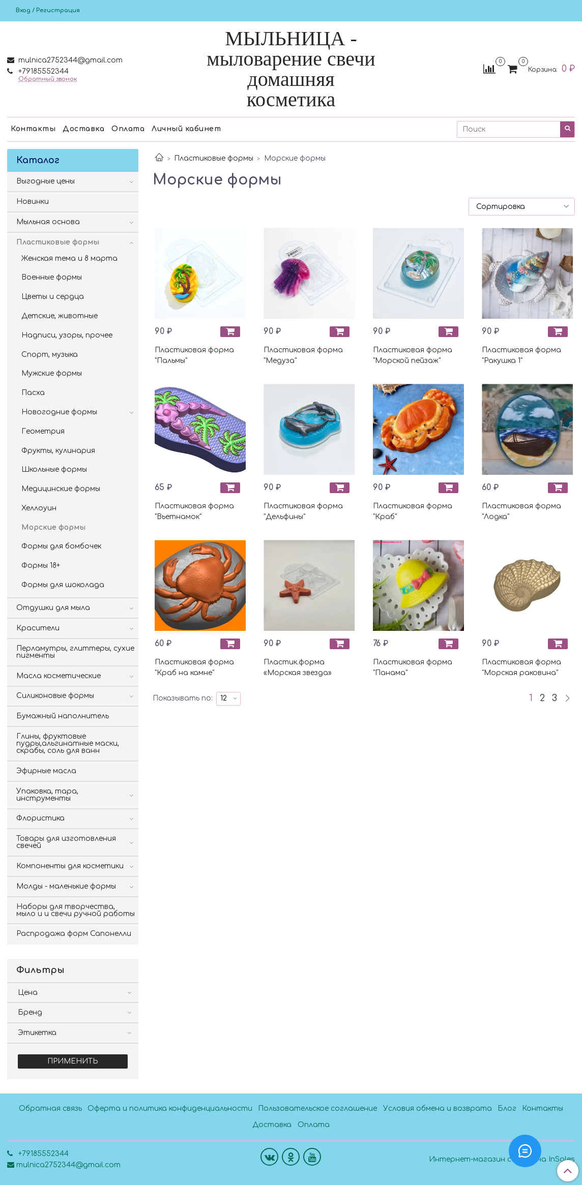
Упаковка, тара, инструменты (47, 794)
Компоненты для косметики (70, 866)
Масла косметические (58, 676)
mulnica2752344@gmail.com (69, 60)
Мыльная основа (48, 222)
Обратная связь (50, 1108)
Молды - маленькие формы (66, 886)
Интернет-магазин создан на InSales (502, 1159)
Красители (38, 628)
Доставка (83, 129)
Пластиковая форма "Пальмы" (194, 355)
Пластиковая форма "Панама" (412, 667)
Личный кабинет (186, 129)
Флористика (40, 818)
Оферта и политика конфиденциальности (170, 1108)
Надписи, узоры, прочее (66, 335)
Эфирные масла (46, 771)
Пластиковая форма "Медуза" (303, 355)
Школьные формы (54, 469)
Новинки (32, 201)
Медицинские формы (60, 489)
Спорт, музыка (49, 354)
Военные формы (51, 277)
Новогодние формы (59, 412)
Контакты (33, 129)
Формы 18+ (40, 565)
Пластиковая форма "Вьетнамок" (194, 511)
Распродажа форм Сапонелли (73, 933)
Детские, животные (59, 316)
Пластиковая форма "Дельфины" (303, 511)
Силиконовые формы (55, 696)
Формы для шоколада (62, 585)
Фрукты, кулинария (58, 450)
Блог (507, 1108)
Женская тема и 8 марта (69, 258)
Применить (72, 1061)
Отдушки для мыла (53, 608)
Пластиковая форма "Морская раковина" (521, 667)
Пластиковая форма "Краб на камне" (194, 667)
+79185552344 (42, 71)
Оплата (127, 129)
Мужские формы (51, 373)
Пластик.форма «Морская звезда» (298, 667)
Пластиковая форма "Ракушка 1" (521, 355)
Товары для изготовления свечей (66, 842)
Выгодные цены (45, 181)
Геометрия (43, 431)
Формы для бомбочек (61, 546)
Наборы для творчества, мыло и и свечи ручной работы (75, 910)
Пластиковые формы (213, 158)
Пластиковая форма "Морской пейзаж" (412, 355)
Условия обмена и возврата (437, 1108)
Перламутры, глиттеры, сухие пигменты (75, 652)
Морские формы (53, 527)
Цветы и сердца (52, 296)
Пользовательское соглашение (317, 1108)
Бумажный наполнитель (62, 716)
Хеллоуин (38, 508)
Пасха (33, 393)
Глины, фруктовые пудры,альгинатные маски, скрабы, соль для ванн (67, 743)
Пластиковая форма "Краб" (412, 511)
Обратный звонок (47, 79)
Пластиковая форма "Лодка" (521, 511)
